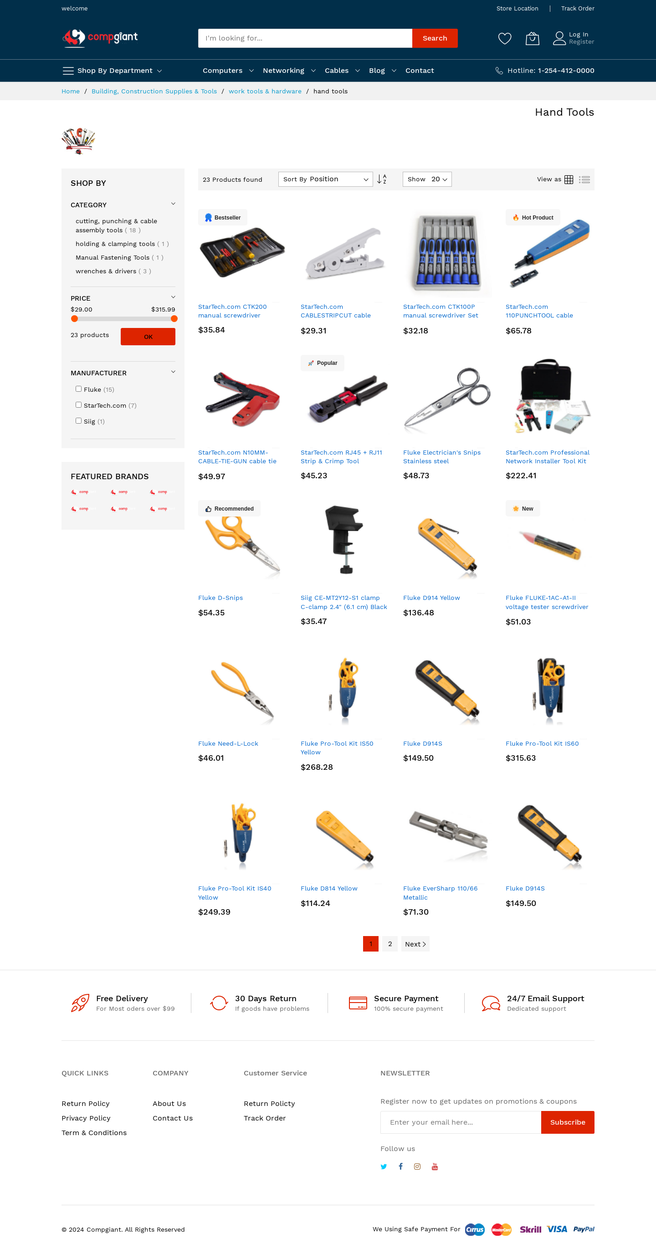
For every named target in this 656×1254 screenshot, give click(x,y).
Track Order (577, 8)
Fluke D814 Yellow (329, 888)
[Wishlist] (505, 38)
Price (81, 298)
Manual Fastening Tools (120, 257)
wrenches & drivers (113, 271)
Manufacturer (99, 373)
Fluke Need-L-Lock (228, 743)
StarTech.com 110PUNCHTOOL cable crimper (539, 315)
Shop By (88, 183)
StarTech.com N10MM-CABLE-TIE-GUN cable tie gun (237, 461)
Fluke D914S (422, 743)
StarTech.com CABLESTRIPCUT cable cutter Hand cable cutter (340, 315)
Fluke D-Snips (220, 597)
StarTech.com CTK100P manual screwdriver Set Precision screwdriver (440, 315)
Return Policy (86, 1103)
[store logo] (100, 38)
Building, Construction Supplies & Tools (155, 91)
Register (581, 41)
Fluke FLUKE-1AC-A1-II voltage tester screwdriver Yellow (547, 606)
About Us (169, 1103)
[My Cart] (532, 38)
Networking (283, 70)
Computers (222, 70)
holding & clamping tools (122, 243)
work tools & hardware (266, 91)
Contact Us (173, 1118)
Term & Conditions (94, 1132)
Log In (579, 34)
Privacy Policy (86, 1118)
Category (89, 205)
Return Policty (269, 1103)
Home (72, 91)
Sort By (295, 179)
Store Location (517, 8)
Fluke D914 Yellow (431, 597)
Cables (336, 70)
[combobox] (305, 38)
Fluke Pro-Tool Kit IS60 (542, 743)
